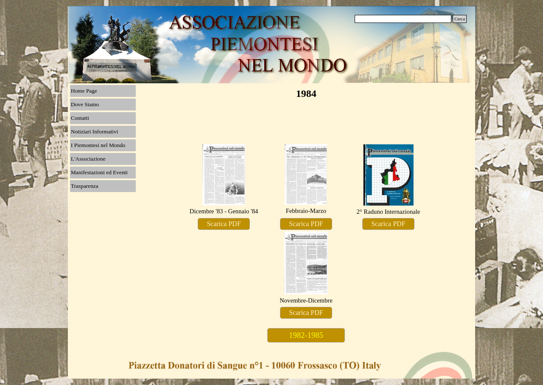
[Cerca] (403, 19)
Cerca (459, 19)
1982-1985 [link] (306, 335)
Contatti (80, 118)
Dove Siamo (85, 104)
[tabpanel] (224, 180)
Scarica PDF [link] (224, 223)
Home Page (84, 91)
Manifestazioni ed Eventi (99, 172)
